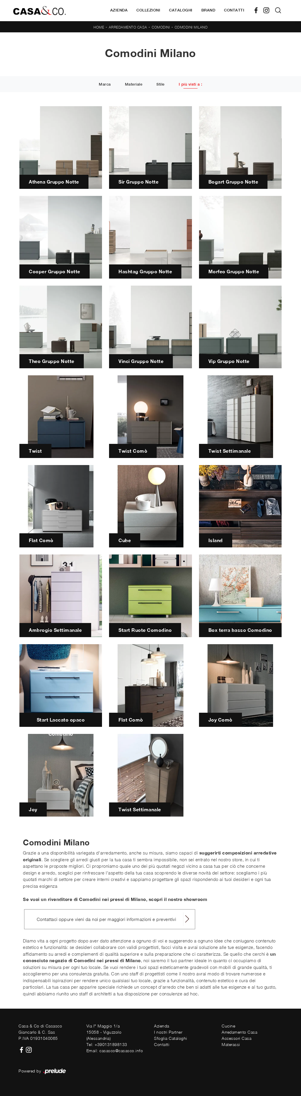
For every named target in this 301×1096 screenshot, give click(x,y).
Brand (208, 10)
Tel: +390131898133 (106, 1044)
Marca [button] (105, 84)
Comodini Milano (191, 27)
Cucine (228, 1025)
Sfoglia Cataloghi (170, 1038)
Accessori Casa (236, 1038)
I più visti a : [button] (191, 84)
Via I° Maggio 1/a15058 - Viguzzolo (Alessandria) (104, 1032)
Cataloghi (181, 10)
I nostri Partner (168, 1032)
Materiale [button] (134, 84)
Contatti (234, 10)
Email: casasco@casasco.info (114, 1050)
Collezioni (148, 10)
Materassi (231, 1044)
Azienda (119, 10)
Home (98, 27)
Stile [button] (160, 84)
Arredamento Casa (128, 27)
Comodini (161, 27)
